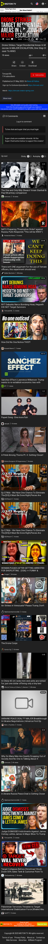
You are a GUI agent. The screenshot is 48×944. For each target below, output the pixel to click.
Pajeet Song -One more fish (14, 417)
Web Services (11, 940)
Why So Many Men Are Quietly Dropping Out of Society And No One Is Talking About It (23, 757)
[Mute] (37, 39)
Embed (22, 64)
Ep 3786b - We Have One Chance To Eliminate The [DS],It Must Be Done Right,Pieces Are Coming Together (23, 495)
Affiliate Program (35, 940)
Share (14, 64)
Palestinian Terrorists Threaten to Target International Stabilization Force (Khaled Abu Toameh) (22, 909)
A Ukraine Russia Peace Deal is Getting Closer (23, 793)
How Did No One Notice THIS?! (15, 342)
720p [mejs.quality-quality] (41, 39)
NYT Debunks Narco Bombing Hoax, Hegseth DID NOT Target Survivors (22, 305)
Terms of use (7, 938)
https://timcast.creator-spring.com (21, 91)
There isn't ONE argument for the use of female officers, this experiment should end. (24, 268)
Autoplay (36, 156)
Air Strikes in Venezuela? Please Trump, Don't (22, 605)
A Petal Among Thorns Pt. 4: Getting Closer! (22, 455)
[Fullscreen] (45, 39)
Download (33, 64)
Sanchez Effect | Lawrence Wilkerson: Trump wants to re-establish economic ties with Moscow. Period (22, 382)
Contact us (40, 938)
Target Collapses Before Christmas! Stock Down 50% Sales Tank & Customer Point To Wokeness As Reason (22, 872)
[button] (37, 3)
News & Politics (33, 81)
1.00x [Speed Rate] (25, 39)
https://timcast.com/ (36, 85)
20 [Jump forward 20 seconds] (32, 39)
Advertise (22, 940)
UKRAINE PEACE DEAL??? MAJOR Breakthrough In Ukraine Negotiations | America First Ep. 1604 (24, 721)
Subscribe (38, 75)
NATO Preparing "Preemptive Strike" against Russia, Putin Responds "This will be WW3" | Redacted (22, 232)
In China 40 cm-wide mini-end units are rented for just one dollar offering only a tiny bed (23, 682)
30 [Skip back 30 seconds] (28, 39)
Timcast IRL (7, 74)
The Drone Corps (9, 643)
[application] (24, 28)
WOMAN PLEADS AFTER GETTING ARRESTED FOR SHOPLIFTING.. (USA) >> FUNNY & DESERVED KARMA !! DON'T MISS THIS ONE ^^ (23, 570)
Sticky (23, 156)
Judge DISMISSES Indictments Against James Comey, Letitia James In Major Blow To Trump (23, 832)
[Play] (3, 39)
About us (30, 938)
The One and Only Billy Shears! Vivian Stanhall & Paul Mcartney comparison (23, 191)
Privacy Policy (19, 938)
